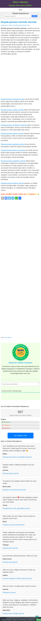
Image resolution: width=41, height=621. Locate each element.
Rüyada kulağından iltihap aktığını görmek (17, 578)
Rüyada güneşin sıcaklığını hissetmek (14, 125)
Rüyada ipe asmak (9, 592)
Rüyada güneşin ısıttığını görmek (12, 110)
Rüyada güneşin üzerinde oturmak (18, 22)
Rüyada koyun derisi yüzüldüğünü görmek (17, 457)
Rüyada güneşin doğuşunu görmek (13, 144)
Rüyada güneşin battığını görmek (12, 183)
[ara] (17, 16)
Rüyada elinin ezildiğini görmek (13, 613)
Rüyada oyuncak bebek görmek (14, 525)
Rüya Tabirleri (7, 337)
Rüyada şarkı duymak (10, 548)
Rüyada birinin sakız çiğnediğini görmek (16, 508)
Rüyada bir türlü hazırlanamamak (14, 490)
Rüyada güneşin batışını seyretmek (13, 150)
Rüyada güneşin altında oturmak (12, 133)
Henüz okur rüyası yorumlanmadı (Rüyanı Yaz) (15, 25)
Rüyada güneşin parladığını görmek (13, 161)
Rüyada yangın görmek (11, 473)
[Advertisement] (20, 76)
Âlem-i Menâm (20, 2)
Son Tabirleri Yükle (20, 435)
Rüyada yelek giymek (10, 562)
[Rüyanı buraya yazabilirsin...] (20, 384)
